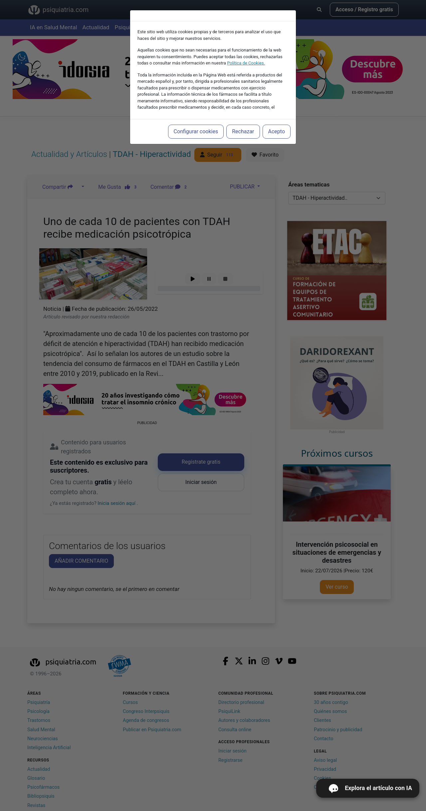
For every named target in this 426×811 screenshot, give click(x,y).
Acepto (276, 131)
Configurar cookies (196, 131)
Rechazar (243, 131)
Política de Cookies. (246, 62)
